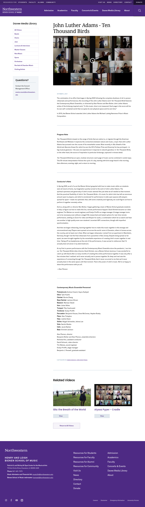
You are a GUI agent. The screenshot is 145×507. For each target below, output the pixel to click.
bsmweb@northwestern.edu (43, 477)
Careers (95, 500)
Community (51, 2)
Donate (139, 2)
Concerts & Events (90, 11)
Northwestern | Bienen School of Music (12, 10)
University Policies (133, 500)
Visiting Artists (20, 69)
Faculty (32, 2)
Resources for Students (84, 453)
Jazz (16, 42)
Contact (128, 2)
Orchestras (18, 61)
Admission (49, 11)
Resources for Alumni (83, 462)
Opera (17, 57)
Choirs (17, 38)
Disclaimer (104, 500)
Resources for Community (86, 466)
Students (22, 2)
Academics (62, 11)
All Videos (18, 30)
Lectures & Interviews (22, 46)
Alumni (41, 2)
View (61, 416)
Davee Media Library (111, 11)
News (109, 2)
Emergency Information (117, 500)
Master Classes (20, 49)
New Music (18, 53)
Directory (118, 2)
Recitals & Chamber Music (24, 65)
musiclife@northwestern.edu (43, 474)
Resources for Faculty (84, 457)
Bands (17, 34)
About (127, 11)
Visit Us (101, 2)
